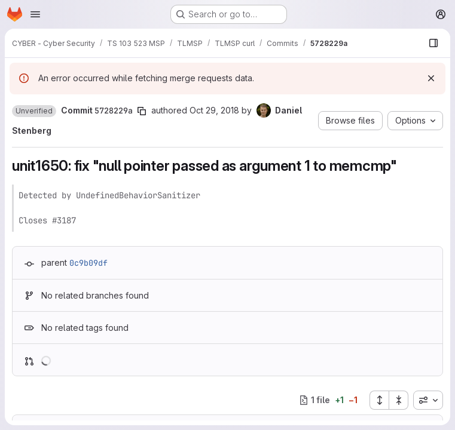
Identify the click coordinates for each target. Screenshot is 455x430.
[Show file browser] (433, 43)
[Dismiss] (431, 78)
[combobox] (428, 400)
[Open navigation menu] (35, 14)
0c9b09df (88, 262)
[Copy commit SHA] (142, 111)
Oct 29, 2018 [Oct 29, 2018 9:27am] (214, 110)
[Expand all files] (379, 400)
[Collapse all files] (398, 400)
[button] (34, 111)
